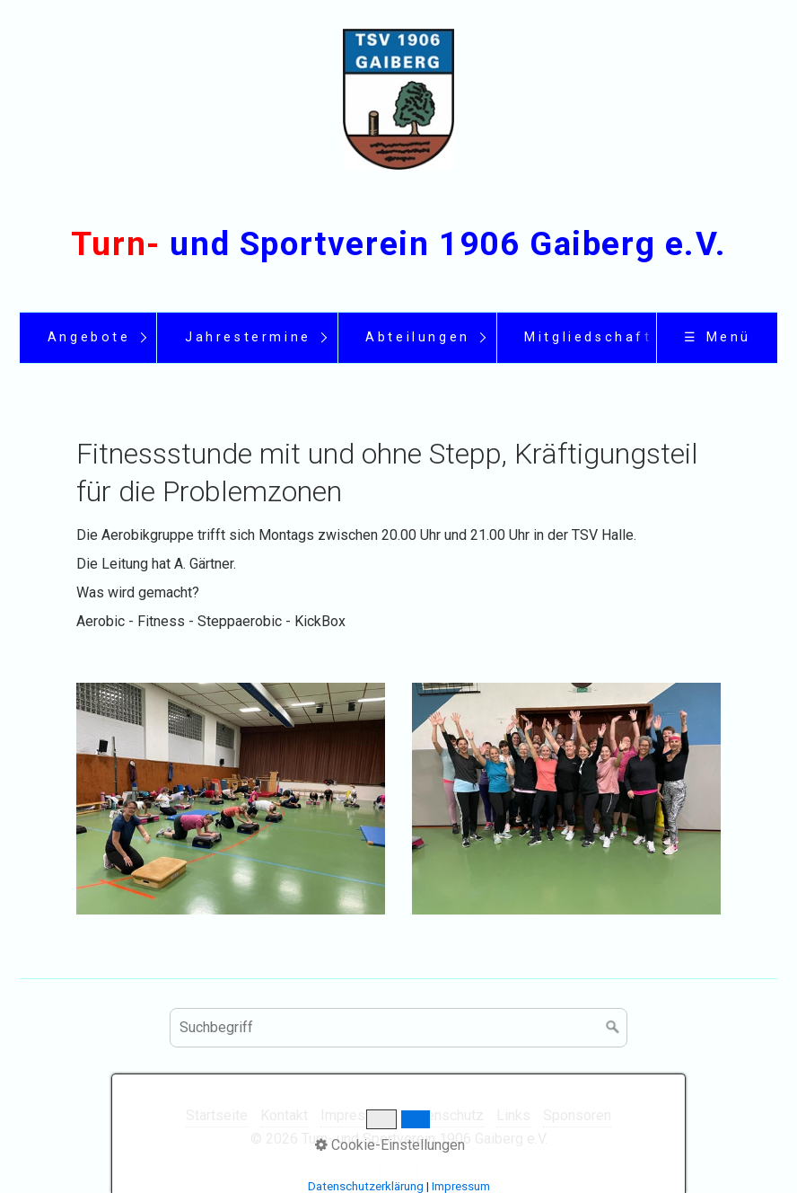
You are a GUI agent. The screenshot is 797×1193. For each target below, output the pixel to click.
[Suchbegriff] (398, 1027)
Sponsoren (577, 1115)
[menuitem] (88, 338)
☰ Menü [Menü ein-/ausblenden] (717, 337)
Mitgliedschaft (588, 337)
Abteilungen (417, 337)
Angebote (89, 337)
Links (513, 1115)
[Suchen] (613, 1027)
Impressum (356, 1115)
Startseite (217, 1115)
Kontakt (284, 1115)
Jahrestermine (248, 337)
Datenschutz (444, 1115)
